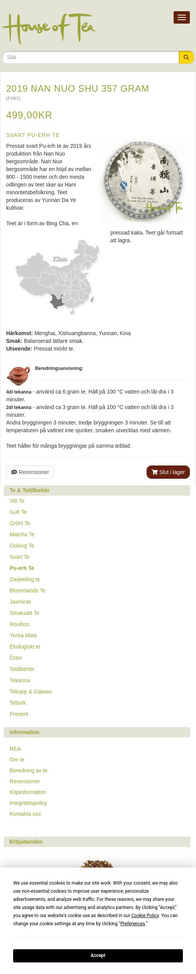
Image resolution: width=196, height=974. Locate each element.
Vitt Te (17, 501)
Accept (98, 955)
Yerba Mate (23, 635)
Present (19, 714)
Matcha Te (22, 534)
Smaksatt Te (24, 613)
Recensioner (30, 472)
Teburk (18, 703)
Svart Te (19, 557)
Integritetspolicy (28, 803)
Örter (16, 658)
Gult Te (18, 512)
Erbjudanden (26, 842)
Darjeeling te (25, 579)
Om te (17, 760)
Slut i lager (168, 472)
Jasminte (20, 602)
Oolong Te (22, 546)
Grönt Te (20, 523)
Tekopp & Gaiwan (31, 691)
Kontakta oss (25, 814)
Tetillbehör (22, 669)
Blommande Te (28, 590)
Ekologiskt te (25, 647)
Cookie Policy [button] (145, 915)
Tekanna (20, 680)
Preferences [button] (132, 923)
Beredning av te (28, 770)
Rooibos (19, 624)
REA (15, 749)
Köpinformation (28, 792)
